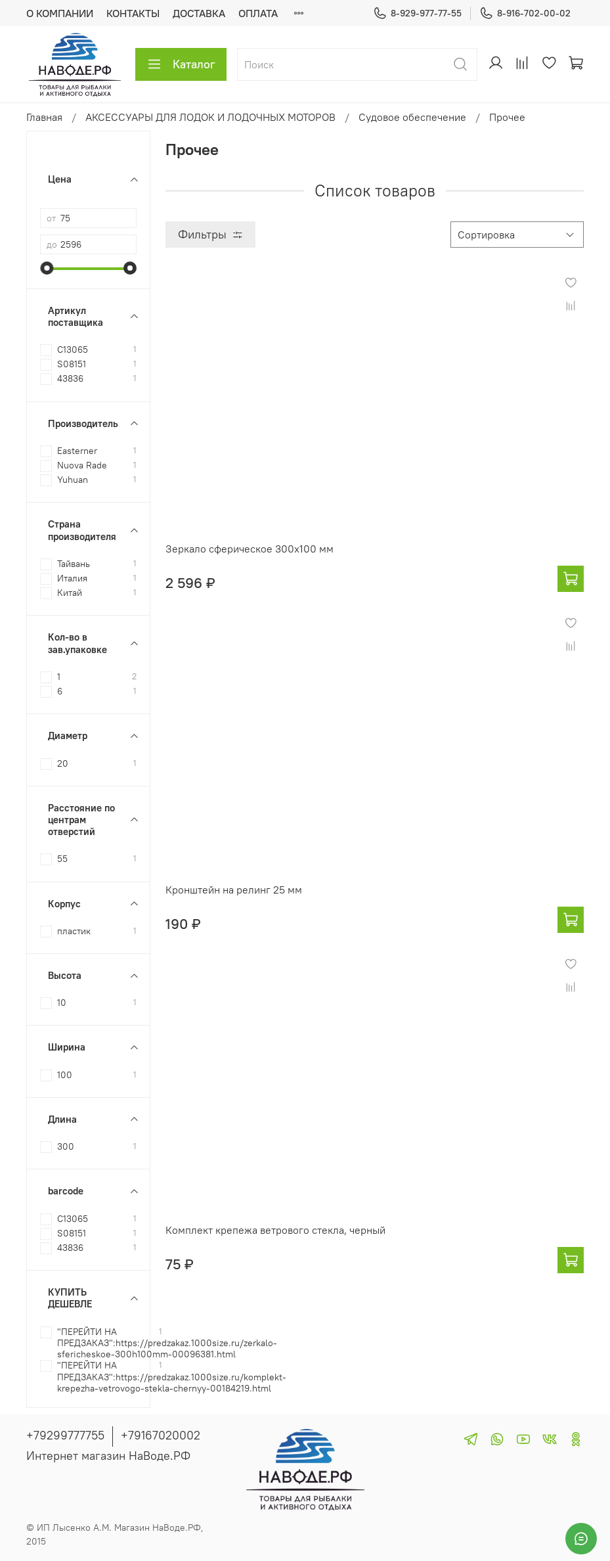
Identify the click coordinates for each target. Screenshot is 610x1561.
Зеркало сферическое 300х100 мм (249, 548)
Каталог (180, 64)
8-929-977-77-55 (417, 13)
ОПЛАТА (258, 13)
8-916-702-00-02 (525, 13)
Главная (44, 117)
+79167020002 (160, 1435)
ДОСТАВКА (199, 13)
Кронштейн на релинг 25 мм (233, 889)
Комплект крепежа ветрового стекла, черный (275, 1229)
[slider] (46, 268)
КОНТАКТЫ (133, 13)
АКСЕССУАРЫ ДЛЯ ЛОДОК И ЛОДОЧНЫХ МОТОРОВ (210, 117)
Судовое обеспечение (412, 117)
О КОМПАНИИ (59, 13)
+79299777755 (65, 1435)
